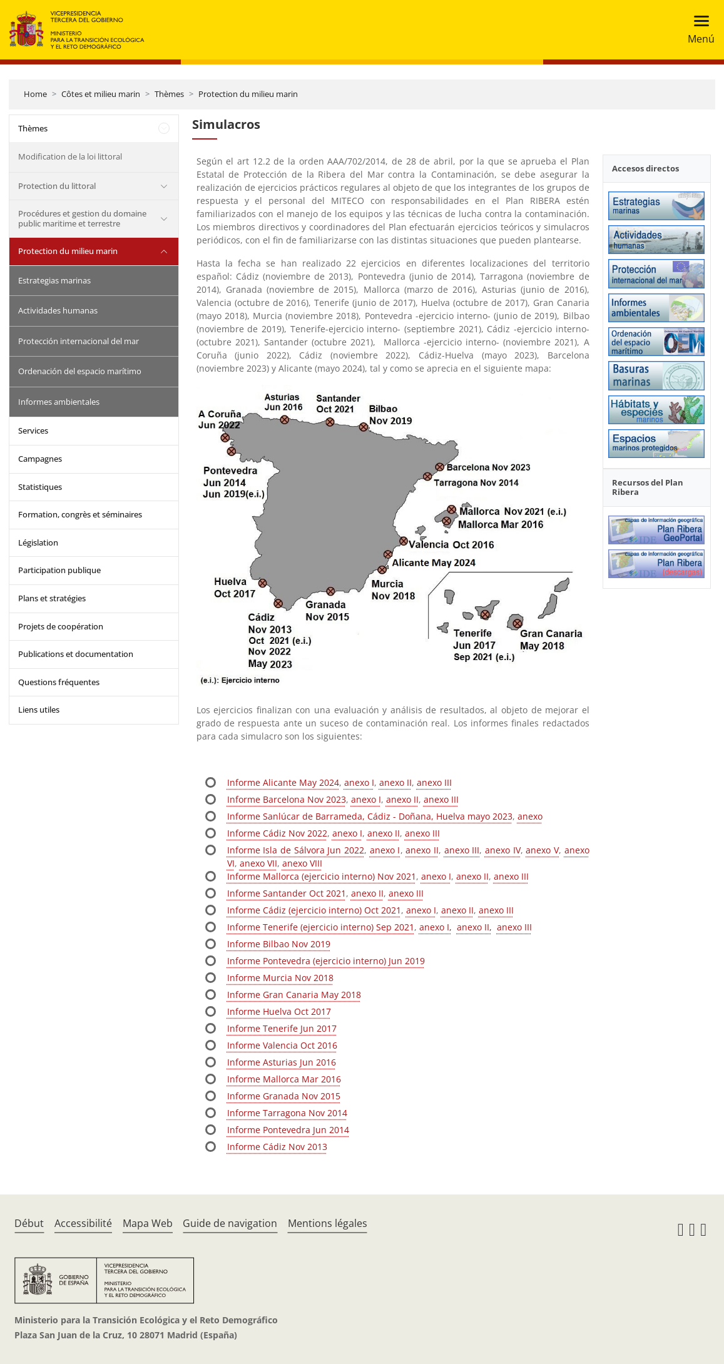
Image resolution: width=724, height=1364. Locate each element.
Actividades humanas (58, 310)
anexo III (434, 782)
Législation (38, 542)
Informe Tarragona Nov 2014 (287, 1113)
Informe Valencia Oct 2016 (282, 1045)
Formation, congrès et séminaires (80, 514)
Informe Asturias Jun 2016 (281, 1062)
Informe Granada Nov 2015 (283, 1096)
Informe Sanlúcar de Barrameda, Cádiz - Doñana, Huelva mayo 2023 (369, 816)
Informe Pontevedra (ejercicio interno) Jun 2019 (326, 961)
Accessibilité (83, 1223)
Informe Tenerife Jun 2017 (282, 1028)
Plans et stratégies (52, 598)
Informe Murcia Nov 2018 (280, 978)
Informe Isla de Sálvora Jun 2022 (295, 850)
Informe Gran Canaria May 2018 (294, 994)
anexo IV (503, 850)
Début (29, 1223)
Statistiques (40, 486)
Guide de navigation (230, 1223)
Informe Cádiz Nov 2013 (277, 1147)
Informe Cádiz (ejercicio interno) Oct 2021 (314, 910)
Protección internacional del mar (78, 341)
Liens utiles (38, 709)
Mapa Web (148, 1223)
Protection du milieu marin (248, 93)
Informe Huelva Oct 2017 (279, 1011)
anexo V (542, 850)
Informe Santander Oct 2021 (286, 893)
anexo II (395, 782)
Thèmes (169, 93)
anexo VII (258, 863)
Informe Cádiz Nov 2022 (277, 833)
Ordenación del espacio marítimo (79, 371)
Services (33, 430)
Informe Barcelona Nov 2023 (286, 799)
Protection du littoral (57, 185)
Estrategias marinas (54, 280)
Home (35, 93)
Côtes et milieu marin (100, 93)
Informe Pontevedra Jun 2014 (288, 1130)
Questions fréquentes (58, 682)
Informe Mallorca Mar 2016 (284, 1079)
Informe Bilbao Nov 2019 (278, 944)
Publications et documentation (75, 653)
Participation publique (59, 570)
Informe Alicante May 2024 (283, 782)
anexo (530, 816)
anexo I (359, 782)
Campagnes (40, 458)
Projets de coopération (60, 626)
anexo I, (435, 927)
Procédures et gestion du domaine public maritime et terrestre (82, 218)
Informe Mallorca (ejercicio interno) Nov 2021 (321, 876)
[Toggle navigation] (697, 29)
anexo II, (474, 927)
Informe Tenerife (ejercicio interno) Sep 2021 (320, 927)
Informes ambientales (58, 401)
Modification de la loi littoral (70, 156)
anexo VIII (302, 863)
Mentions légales (327, 1223)
